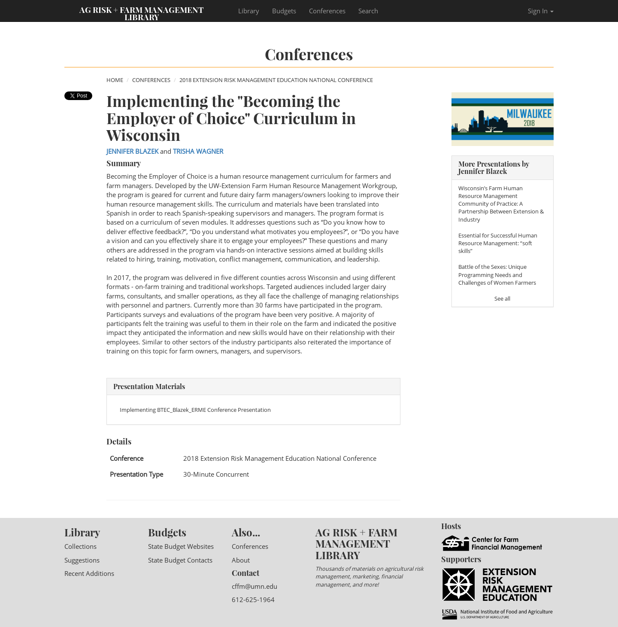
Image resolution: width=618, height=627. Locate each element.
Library (248, 10)
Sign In (541, 10)
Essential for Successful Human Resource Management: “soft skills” (497, 243)
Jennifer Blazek (132, 151)
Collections (80, 546)
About (241, 560)
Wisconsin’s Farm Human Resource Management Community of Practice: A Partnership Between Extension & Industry (501, 203)
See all (502, 298)
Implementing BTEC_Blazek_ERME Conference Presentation (195, 410)
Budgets (284, 10)
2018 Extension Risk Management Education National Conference (276, 80)
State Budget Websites (181, 546)
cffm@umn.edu (254, 586)
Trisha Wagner (198, 151)
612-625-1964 (253, 599)
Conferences (327, 10)
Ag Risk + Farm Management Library (141, 12)
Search (368, 10)
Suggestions (82, 560)
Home (114, 80)
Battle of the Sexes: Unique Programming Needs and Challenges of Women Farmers (497, 274)
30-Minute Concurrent (216, 474)
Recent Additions (89, 573)
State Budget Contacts (180, 560)
